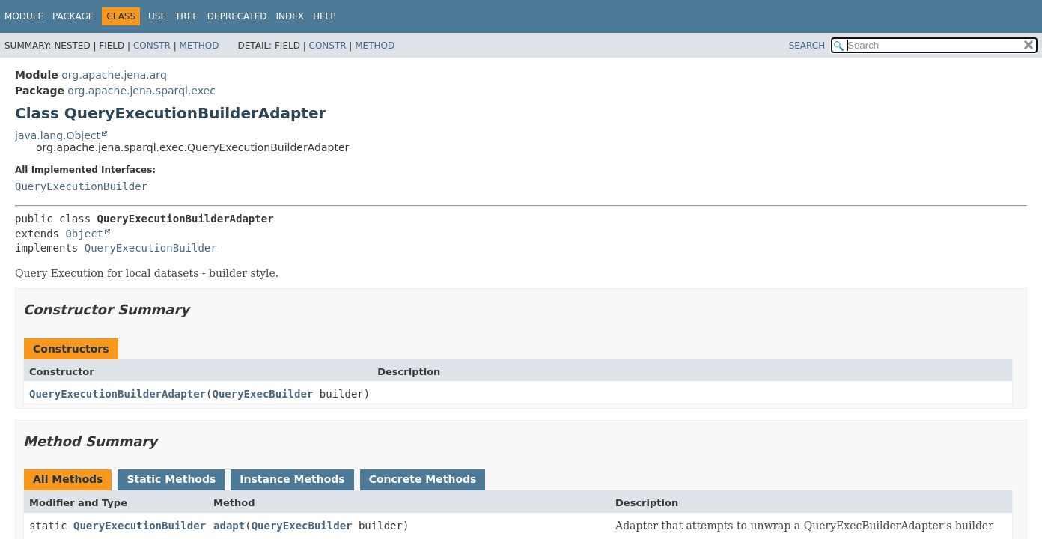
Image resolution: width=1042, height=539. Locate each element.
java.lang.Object (57, 135)
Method (199, 45)
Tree (186, 16)
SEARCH (807, 45)
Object (84, 234)
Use (157, 16)
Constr (152, 45)
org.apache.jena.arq (113, 75)
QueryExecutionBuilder (81, 186)
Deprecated (237, 16)
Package (73, 16)
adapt (229, 526)
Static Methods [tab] (171, 479)
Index (290, 16)
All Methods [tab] (68, 479)
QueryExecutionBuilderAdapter (117, 394)
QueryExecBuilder (262, 394)
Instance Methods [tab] (292, 479)
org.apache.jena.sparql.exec (141, 91)
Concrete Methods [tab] (423, 479)
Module (23, 16)
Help (324, 16)
